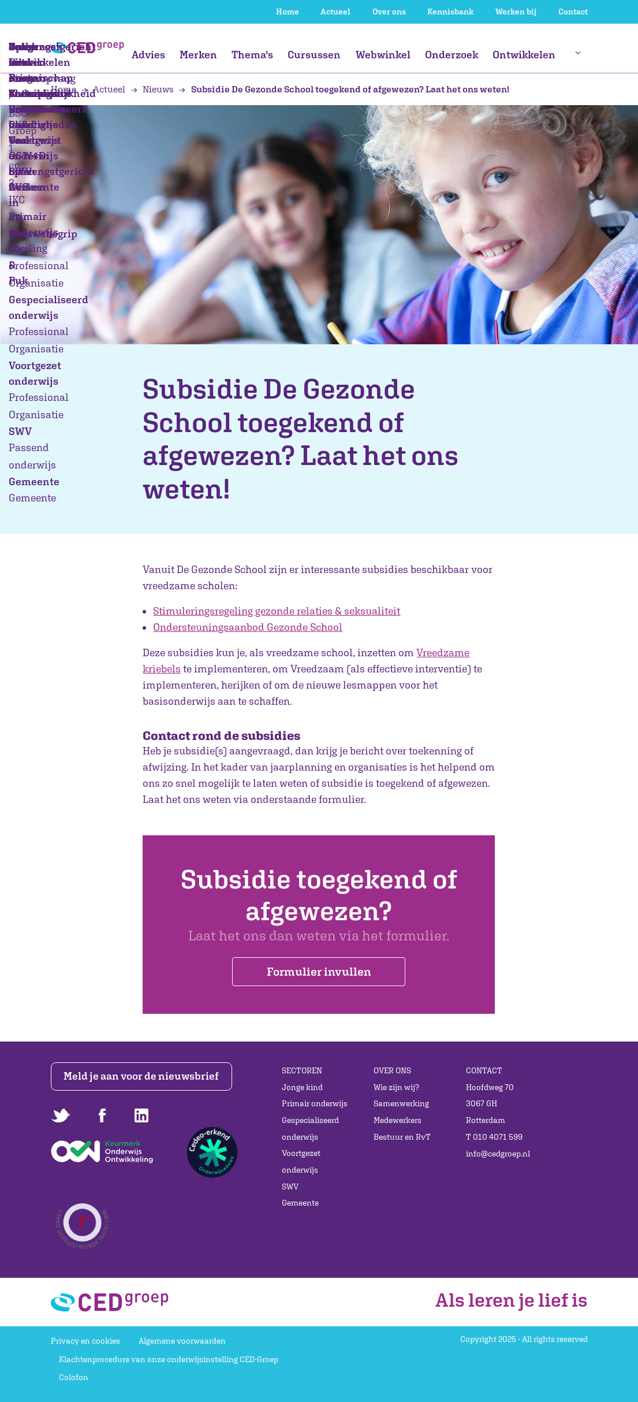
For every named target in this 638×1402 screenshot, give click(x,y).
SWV (290, 1186)
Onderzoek (451, 55)
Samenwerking (401, 1103)
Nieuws (153, 89)
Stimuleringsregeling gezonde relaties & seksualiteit (276, 611)
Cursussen (314, 55)
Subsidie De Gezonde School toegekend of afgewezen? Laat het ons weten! (344, 89)
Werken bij (515, 11)
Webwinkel (383, 55)
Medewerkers (397, 1120)
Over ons (389, 11)
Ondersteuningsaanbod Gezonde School (247, 627)
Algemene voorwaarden (182, 1340)
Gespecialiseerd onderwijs (310, 1128)
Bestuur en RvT (402, 1136)
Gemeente (300, 1202)
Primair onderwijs (315, 1103)
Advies (148, 55)
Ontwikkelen (524, 55)
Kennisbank (450, 11)
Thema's (252, 55)
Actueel (335, 11)
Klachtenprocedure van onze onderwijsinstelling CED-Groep (168, 1359)
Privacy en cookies (85, 1340)
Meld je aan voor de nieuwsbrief (141, 1076)
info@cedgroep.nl (498, 1153)
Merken (198, 55)
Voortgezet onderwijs (301, 1161)
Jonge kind (302, 1087)
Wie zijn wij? (396, 1087)
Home (287, 11)
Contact (573, 11)
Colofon (73, 1377)
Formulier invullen (319, 971)
